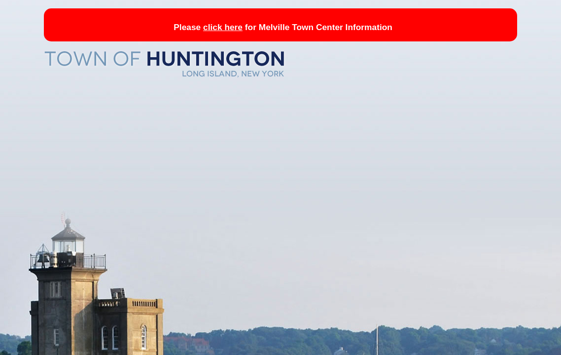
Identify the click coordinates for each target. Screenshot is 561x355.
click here (223, 27)
